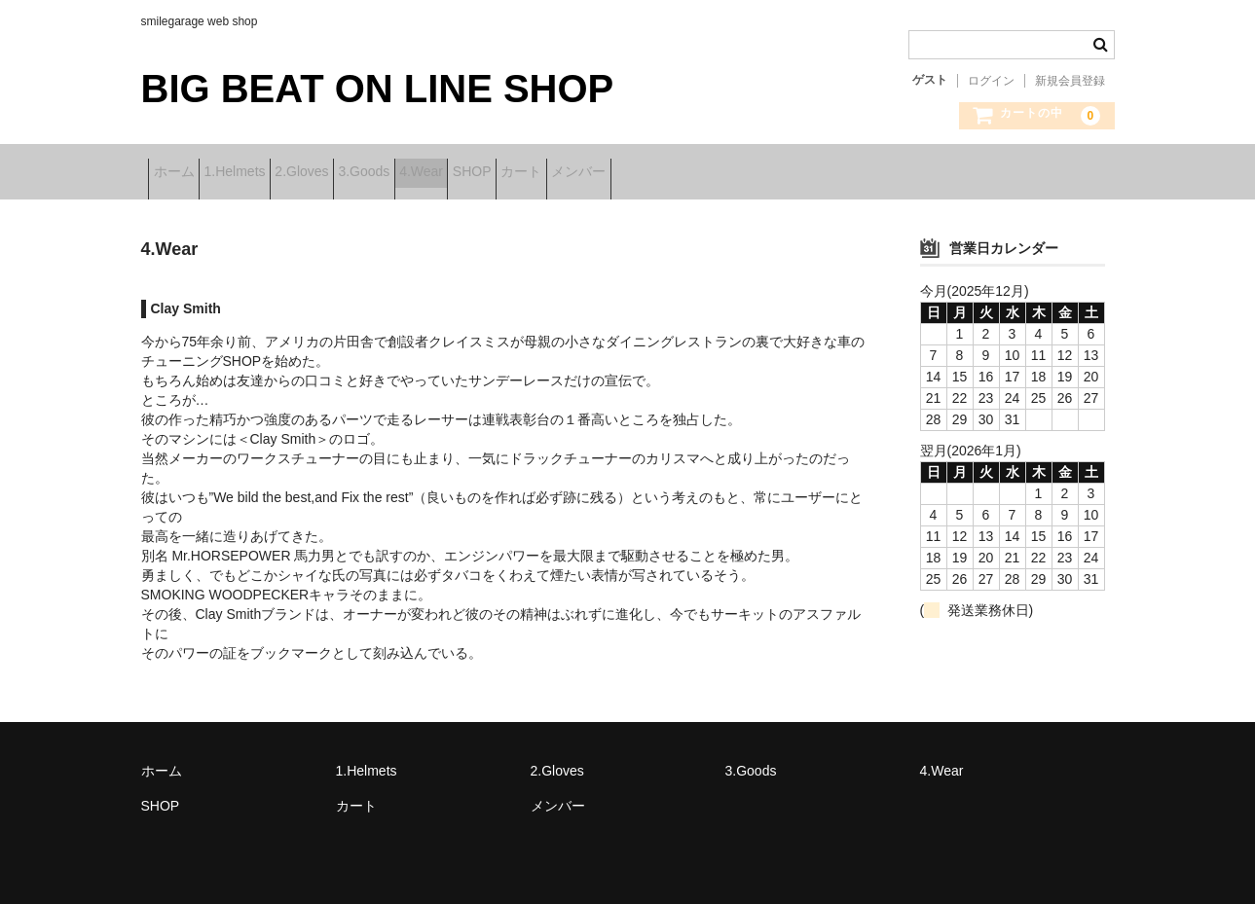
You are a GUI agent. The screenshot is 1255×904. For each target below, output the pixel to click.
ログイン (991, 81)
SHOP (630, 173)
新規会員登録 (1070, 81)
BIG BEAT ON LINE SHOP (377, 88)
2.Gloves (369, 173)
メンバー (798, 173)
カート (710, 173)
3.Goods (463, 173)
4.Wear (550, 173)
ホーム (181, 173)
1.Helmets (272, 173)
